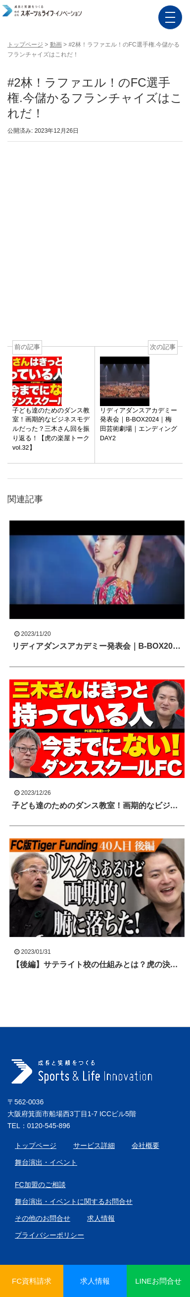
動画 (56, 44)
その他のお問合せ (42, 1218)
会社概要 (145, 1145)
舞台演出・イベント (46, 1162)
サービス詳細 (94, 1145)
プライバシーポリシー (49, 1235)
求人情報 (101, 1218)
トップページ (25, 44)
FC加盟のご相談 (40, 1185)
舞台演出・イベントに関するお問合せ (74, 1201)
